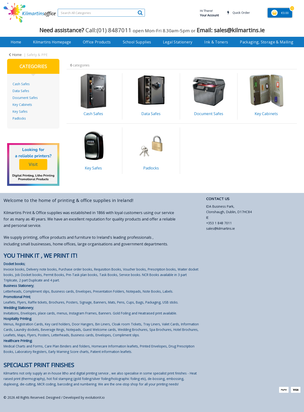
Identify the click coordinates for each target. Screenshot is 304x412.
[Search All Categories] (101, 13)
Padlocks (19, 118)
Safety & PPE (37, 54)
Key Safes (20, 111)
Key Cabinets (22, 104)
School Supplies (137, 42)
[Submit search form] (140, 12)
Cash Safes (21, 84)
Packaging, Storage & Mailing (266, 42)
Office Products (97, 42)
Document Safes (25, 97)
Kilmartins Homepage (52, 42)
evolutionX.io (95, 397)
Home (16, 42)
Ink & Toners (216, 42)
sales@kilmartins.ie (220, 228)
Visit (33, 164)
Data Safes (21, 91)
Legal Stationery (177, 42)
